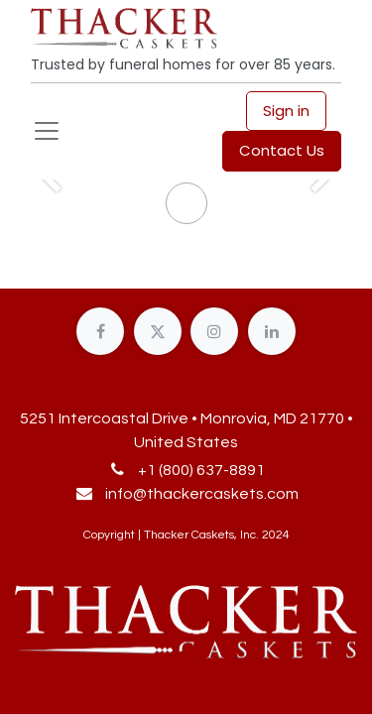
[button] (186, 674)
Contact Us (281, 150)
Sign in (286, 110)
